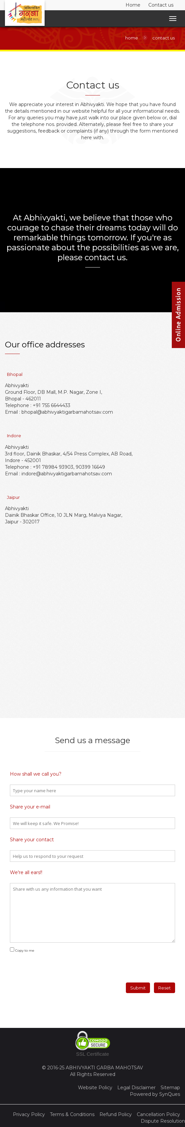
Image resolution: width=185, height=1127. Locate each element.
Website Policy (95, 1088)
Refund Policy (115, 1114)
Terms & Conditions (72, 1114)
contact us (163, 37)
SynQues (169, 1094)
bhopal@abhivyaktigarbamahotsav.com (67, 412)
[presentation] (50, 965)
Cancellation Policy (158, 1114)
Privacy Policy (29, 1114)
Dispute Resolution (163, 1121)
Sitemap (170, 1088)
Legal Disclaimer (136, 1088)
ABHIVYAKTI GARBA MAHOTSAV (104, 1068)
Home (133, 5)
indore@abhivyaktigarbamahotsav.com (66, 474)
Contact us (160, 5)
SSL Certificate (92, 1054)
